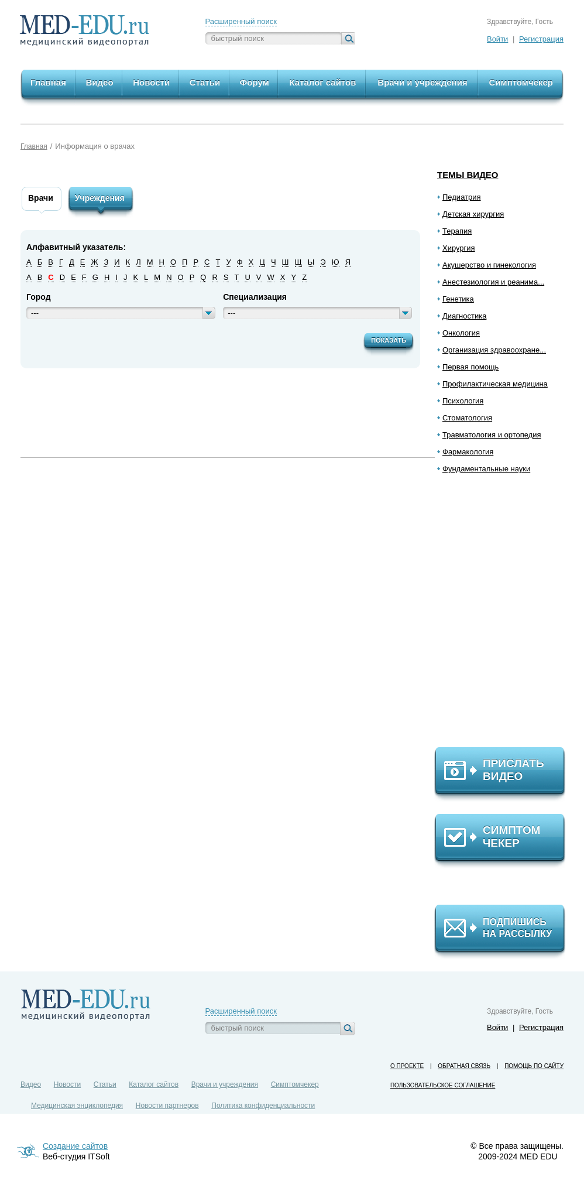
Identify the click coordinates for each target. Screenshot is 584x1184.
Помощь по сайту (534, 1066)
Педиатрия (461, 197)
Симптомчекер (295, 1084)
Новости (67, 1084)
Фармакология (467, 451)
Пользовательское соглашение (442, 1085)
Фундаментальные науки (486, 468)
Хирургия (458, 248)
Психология (462, 400)
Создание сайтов (75, 1146)
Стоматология (467, 417)
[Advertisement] (505, 615)
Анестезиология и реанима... (493, 282)
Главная (33, 146)
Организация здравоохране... (494, 349)
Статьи (105, 1084)
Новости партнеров (167, 1105)
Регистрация (541, 39)
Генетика (458, 299)
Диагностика (464, 316)
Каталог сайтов (153, 1084)
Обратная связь (464, 1066)
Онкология (461, 332)
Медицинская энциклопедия (77, 1105)
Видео (30, 1084)
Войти (497, 39)
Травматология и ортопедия (491, 434)
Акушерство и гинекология (489, 265)
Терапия (457, 231)
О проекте (407, 1066)
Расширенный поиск (241, 21)
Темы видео (468, 175)
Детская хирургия (473, 214)
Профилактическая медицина (495, 383)
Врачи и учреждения (224, 1084)
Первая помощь (470, 366)
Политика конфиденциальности (263, 1105)
